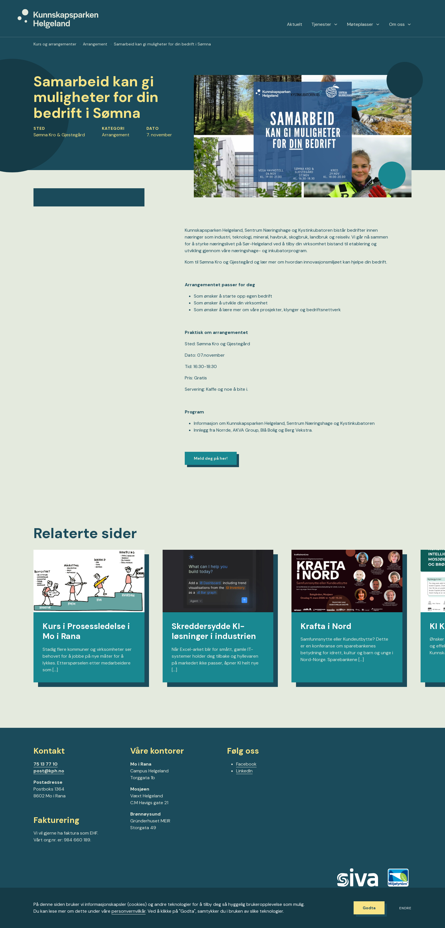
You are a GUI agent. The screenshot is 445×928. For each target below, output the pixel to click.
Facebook (246, 764)
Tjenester (324, 24)
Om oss (400, 24)
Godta (369, 907)
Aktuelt (294, 24)
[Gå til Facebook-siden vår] (35, 858)
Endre (405, 908)
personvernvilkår (129, 911)
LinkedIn (244, 771)
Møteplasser (363, 24)
